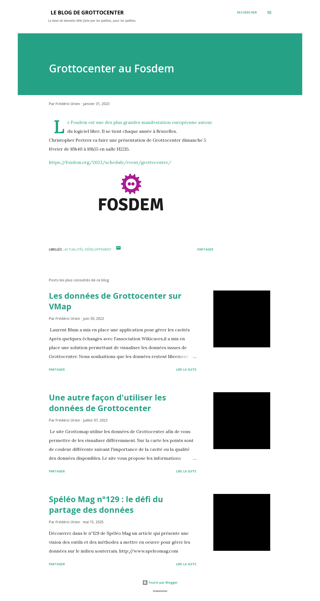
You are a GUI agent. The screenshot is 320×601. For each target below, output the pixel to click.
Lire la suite (186, 369)
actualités (73, 249)
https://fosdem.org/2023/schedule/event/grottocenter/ (110, 162)
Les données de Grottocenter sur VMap (115, 301)
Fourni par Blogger (160, 582)
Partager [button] (205, 249)
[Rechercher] (247, 12)
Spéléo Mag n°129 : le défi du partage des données (106, 504)
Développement (98, 249)
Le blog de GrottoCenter (86, 12)
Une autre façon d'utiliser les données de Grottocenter (107, 403)
